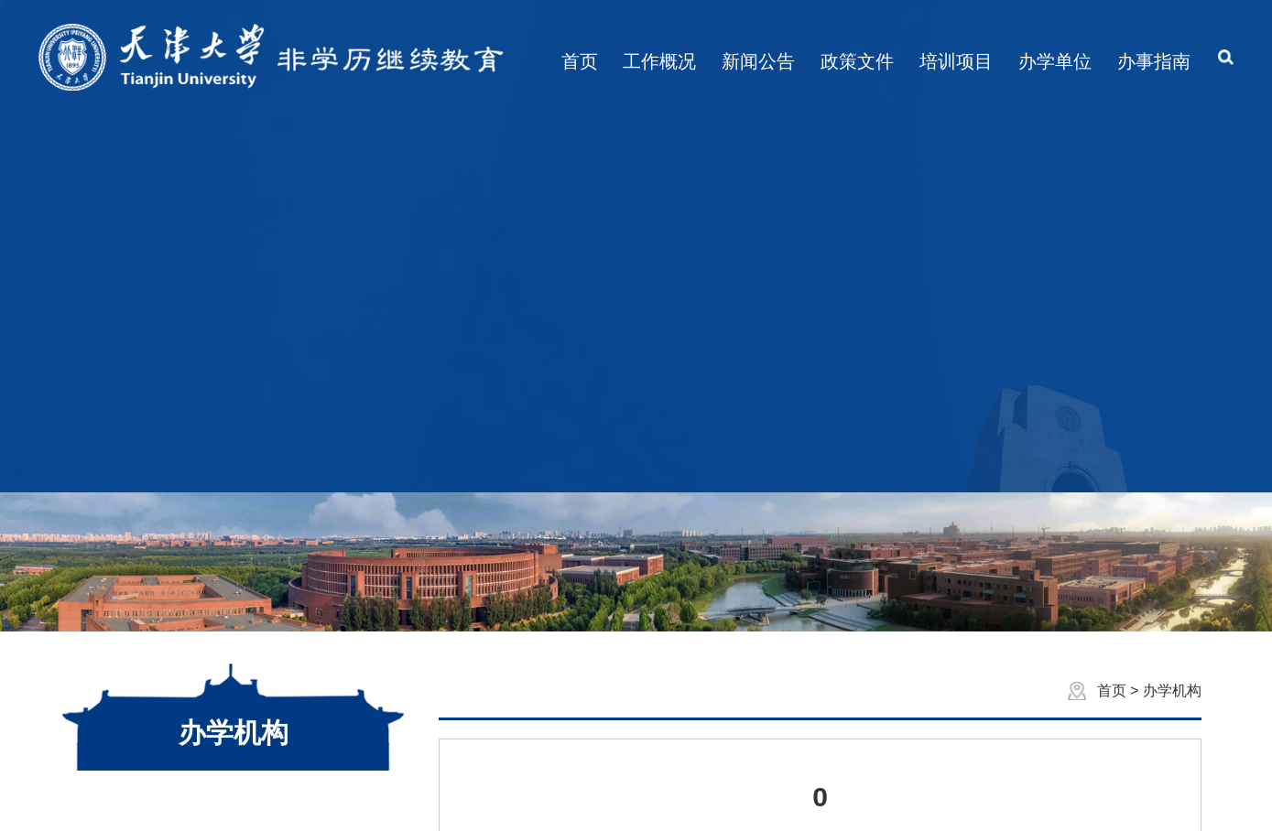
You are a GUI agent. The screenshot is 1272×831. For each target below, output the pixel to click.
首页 (1113, 319)
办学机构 (1172, 319)
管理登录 (779, 801)
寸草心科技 (700, 801)
